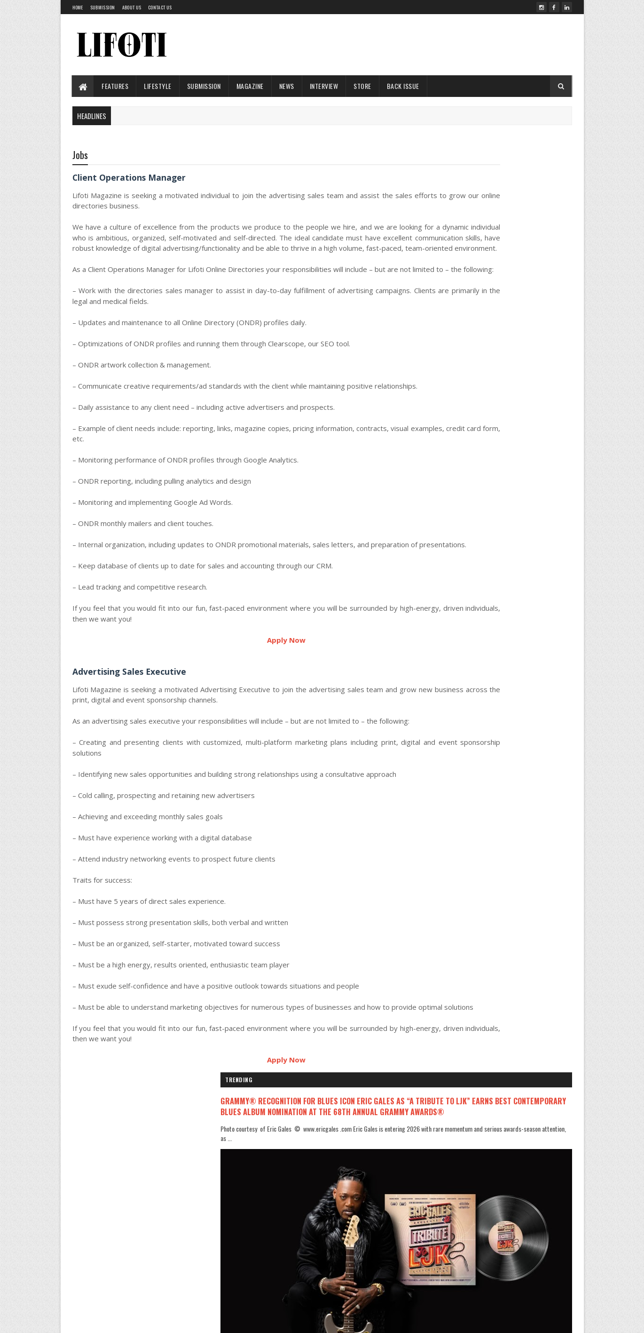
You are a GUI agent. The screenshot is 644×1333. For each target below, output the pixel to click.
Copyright (424, 1226)
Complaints (426, 1260)
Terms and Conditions (438, 1282)
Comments (534, 863)
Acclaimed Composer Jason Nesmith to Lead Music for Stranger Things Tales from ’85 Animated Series (515, 694)
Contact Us (160, 7)
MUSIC (255, 1260)
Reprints (422, 1271)
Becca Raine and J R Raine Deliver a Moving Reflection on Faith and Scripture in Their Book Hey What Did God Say (515, 733)
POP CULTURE (263, 1276)
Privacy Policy (428, 1249)
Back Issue (403, 86)
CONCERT (258, 1181)
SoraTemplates (222, 1320)
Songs (256, 1292)
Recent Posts (459, 863)
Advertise (423, 1238)
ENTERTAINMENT (266, 1196)
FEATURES (115, 86)
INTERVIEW (324, 86)
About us (131, 7)
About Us (423, 1182)
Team (418, 1193)
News (286, 86)
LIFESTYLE (158, 86)
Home (77, 7)
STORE (363, 86)
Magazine (250, 86)
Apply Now (239, 694)
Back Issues (426, 1215)
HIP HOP (258, 1228)
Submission (102, 7)
